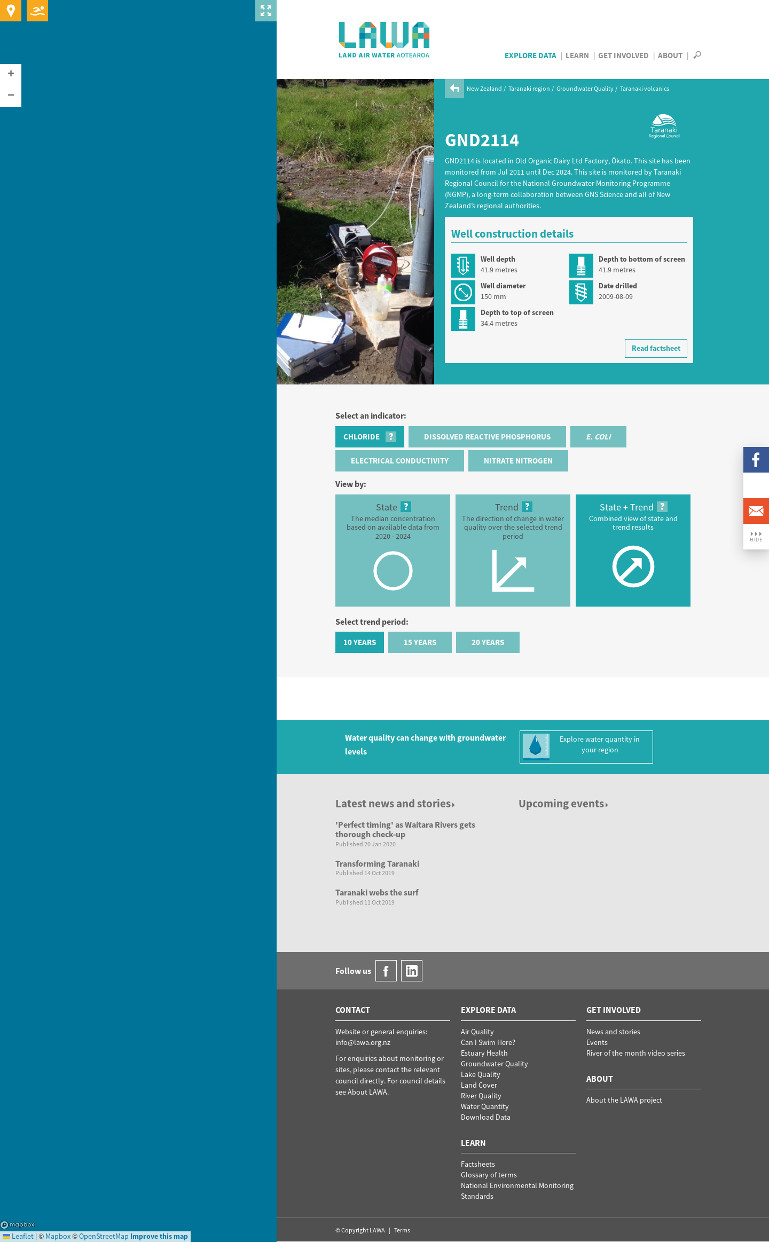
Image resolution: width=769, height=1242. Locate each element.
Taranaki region (529, 88)
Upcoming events (564, 803)
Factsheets (478, 1164)
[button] (10, 74)
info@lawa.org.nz (362, 1042)
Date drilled (618, 285)
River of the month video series (635, 1053)
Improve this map (159, 1236)
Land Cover (479, 1085)
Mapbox (17, 1225)
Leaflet (18, 1236)
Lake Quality (480, 1074)
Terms (402, 1230)
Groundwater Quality (585, 88)
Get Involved (623, 55)
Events (597, 1042)
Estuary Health (484, 1053)
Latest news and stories (396, 803)
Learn (577, 55)
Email (756, 511)
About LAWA (367, 1092)
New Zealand (484, 88)
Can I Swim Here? (488, 1042)
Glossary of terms (489, 1175)
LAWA (384, 39)
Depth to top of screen (517, 312)
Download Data (486, 1117)
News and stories (613, 1031)
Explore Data (530, 55)
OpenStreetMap (104, 1236)
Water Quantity (485, 1106)
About (670, 55)
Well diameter (503, 285)
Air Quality (477, 1031)
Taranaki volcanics (644, 88)
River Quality (481, 1095)
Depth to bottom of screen (642, 259)
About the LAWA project (624, 1100)
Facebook (756, 460)
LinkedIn (756, 485)
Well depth (498, 259)
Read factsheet (656, 348)
